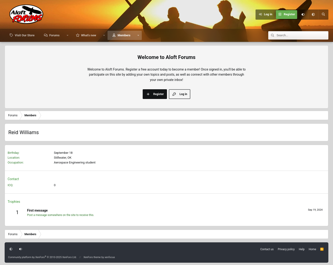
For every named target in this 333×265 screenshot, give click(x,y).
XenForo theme (92, 257)
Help (302, 249)
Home (312, 249)
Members (124, 35)
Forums (54, 35)
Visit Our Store (24, 35)
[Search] (323, 14)
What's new (88, 35)
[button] (313, 14)
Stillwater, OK (62, 157)
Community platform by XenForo (42, 257)
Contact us (267, 249)
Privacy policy (286, 249)
